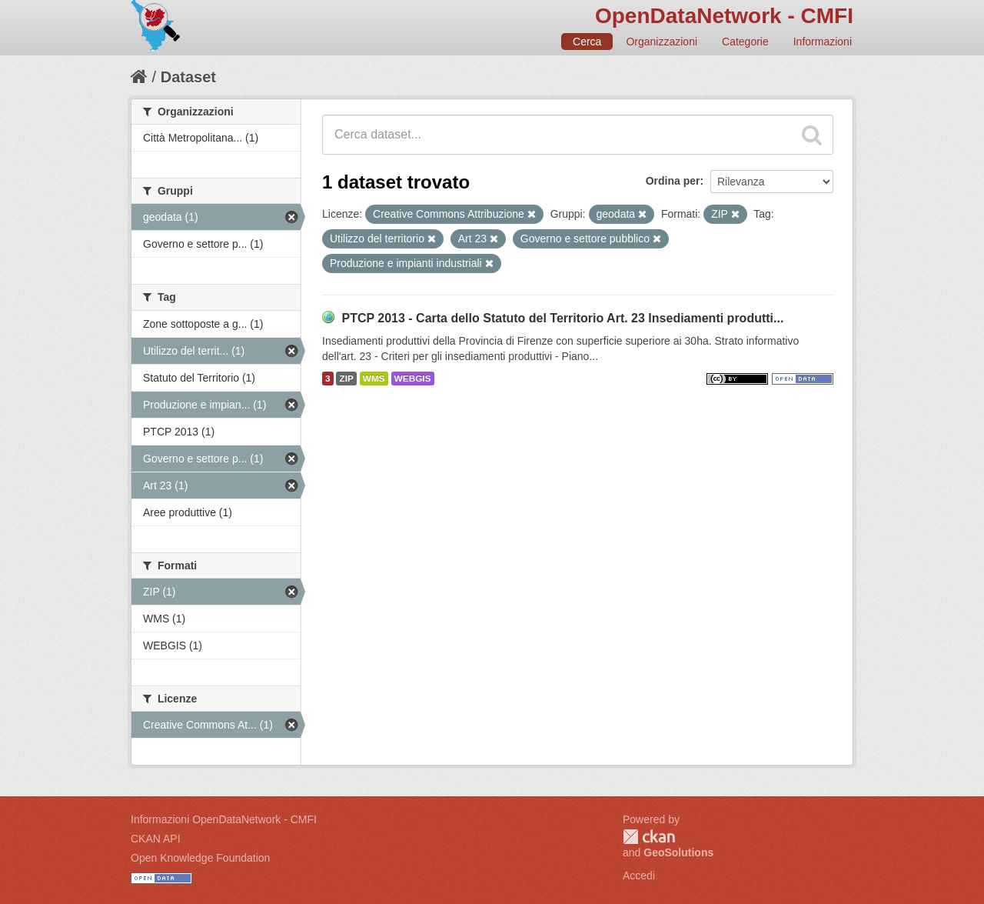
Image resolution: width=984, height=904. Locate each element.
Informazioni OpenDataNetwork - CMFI (224, 819)
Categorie (745, 41)
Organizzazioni (661, 41)
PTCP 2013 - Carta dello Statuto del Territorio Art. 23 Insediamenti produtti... (562, 318)
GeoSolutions (678, 852)
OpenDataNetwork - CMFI (724, 16)
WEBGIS (412, 378)
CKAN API (156, 838)
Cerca (587, 41)
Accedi (639, 875)
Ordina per (673, 181)
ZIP (346, 378)
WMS (374, 378)
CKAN (649, 837)
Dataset (188, 76)
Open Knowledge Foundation (200, 858)
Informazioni (822, 41)
